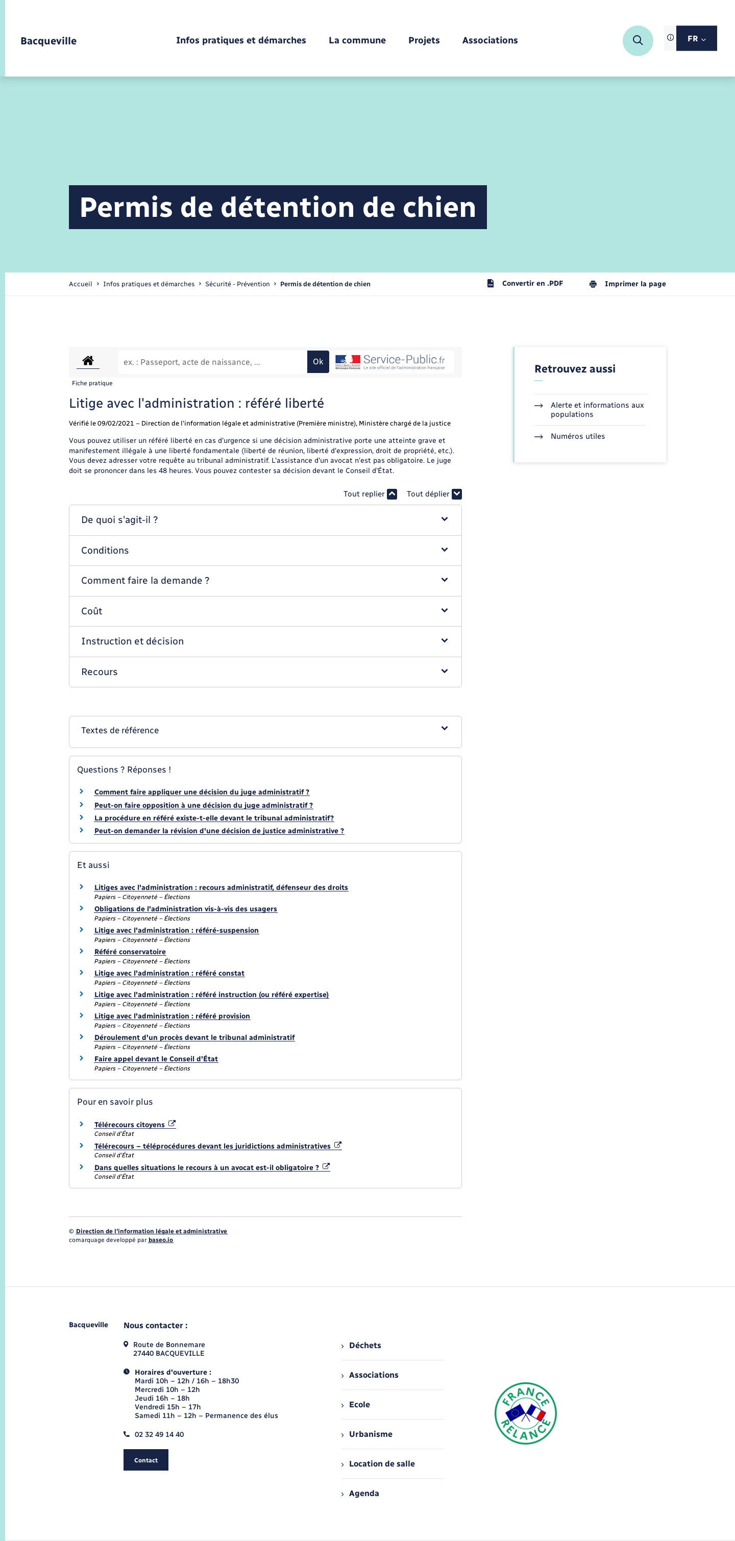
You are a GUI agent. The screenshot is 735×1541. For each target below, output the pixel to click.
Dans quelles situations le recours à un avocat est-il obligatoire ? (212, 1167)
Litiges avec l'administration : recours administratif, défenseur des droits (221, 887)
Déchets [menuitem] (361, 1345)
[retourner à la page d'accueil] (48, 41)
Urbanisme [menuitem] (367, 1434)
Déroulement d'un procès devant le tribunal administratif (194, 1037)
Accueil (80, 284)
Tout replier (370, 494)
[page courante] (325, 284)
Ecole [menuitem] (355, 1404)
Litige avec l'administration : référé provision (172, 1016)
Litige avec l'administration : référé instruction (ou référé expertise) (211, 994)
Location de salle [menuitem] (378, 1464)
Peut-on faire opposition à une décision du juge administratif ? (203, 805)
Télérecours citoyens (135, 1125)
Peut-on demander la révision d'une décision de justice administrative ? (219, 831)
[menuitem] (241, 41)
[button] (266, 520)
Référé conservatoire (130, 952)
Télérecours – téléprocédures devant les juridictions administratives (217, 1146)
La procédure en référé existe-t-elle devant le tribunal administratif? (214, 818)
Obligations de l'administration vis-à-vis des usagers (185, 909)
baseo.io (161, 1240)
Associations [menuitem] (370, 1375)
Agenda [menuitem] (360, 1493)
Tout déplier (434, 494)
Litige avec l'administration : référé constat (169, 973)
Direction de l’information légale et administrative (151, 1231)
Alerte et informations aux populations (589, 410)
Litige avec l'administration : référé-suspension (176, 930)
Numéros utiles (569, 436)
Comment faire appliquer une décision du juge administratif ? (201, 792)
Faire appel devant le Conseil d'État (156, 1059)
